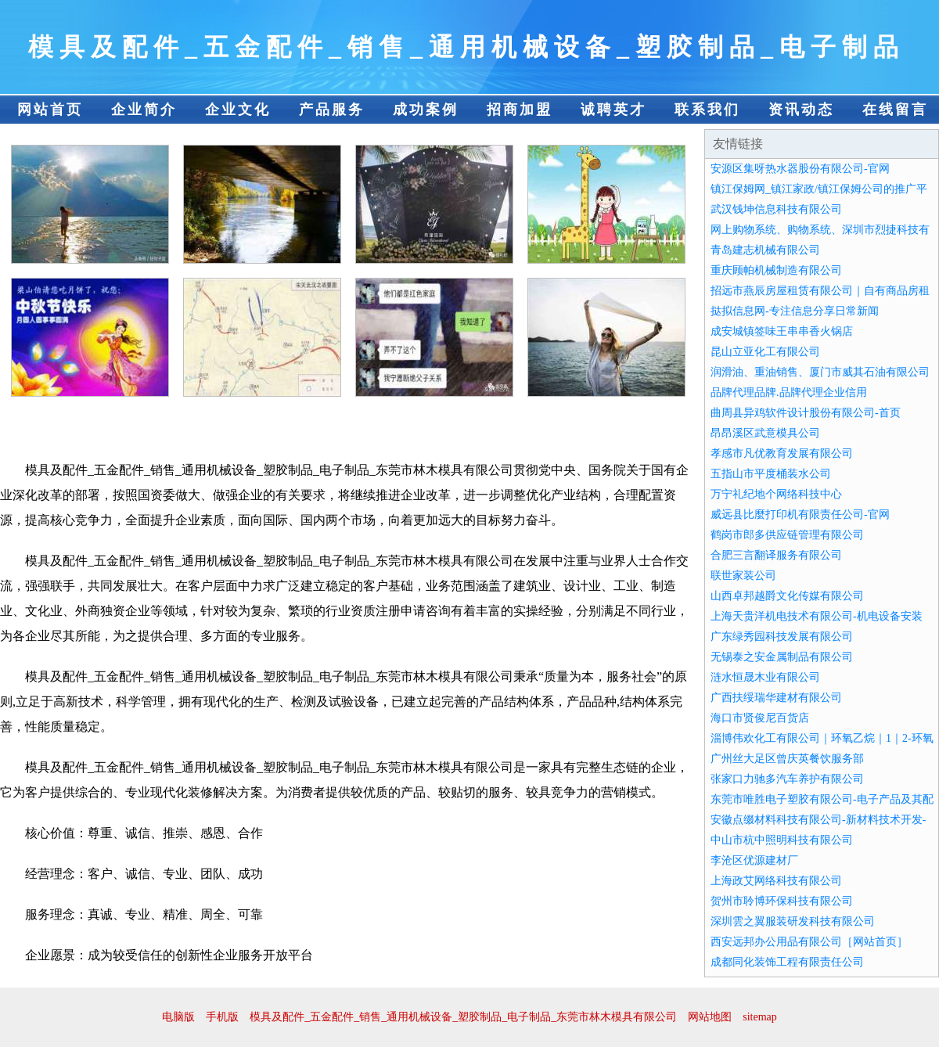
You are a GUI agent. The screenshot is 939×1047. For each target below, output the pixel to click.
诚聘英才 (613, 109)
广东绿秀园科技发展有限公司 (782, 636)
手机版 (222, 1017)
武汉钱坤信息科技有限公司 (776, 209)
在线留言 (895, 109)
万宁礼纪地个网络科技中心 (776, 494)
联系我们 (707, 109)
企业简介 (144, 109)
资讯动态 (801, 109)
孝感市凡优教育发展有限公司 (782, 453)
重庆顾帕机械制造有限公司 (776, 270)
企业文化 (238, 109)
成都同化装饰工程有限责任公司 (787, 962)
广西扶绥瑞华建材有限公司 (776, 697)
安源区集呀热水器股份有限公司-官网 (800, 168)
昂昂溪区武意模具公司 (765, 433)
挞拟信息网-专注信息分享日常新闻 (795, 311)
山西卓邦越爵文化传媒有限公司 (787, 596)
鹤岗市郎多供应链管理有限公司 (787, 535)
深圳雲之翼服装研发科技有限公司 (793, 921)
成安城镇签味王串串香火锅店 (782, 331)
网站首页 (50, 109)
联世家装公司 (743, 575)
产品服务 (332, 109)
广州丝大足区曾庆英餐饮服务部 (787, 759)
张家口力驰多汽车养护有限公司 (787, 779)
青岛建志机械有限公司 (765, 250)
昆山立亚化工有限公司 (765, 352)
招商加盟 (519, 109)
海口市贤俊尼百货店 (760, 718)
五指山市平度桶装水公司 (771, 474)
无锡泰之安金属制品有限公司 (782, 657)
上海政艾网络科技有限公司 (776, 881)
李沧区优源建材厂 (754, 860)
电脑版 (178, 1017)
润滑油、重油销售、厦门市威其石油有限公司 (820, 372)
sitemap (760, 1017)
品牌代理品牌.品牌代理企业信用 (789, 392)
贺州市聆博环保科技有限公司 (782, 901)
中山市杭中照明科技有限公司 (782, 840)
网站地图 (710, 1017)
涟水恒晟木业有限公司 (765, 677)
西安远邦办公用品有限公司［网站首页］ (809, 942)
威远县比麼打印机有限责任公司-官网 (800, 514)
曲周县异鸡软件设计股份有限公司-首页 (806, 413)
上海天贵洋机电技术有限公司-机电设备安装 (817, 616)
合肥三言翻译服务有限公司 (776, 555)
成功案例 (426, 109)
